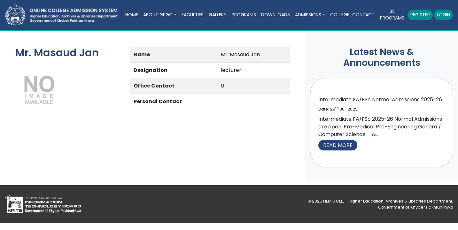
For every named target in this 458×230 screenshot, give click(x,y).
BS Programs (392, 14)
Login (443, 15)
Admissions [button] (308, 15)
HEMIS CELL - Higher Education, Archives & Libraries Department (387, 201)
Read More (338, 145)
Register (420, 15)
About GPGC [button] (158, 15)
